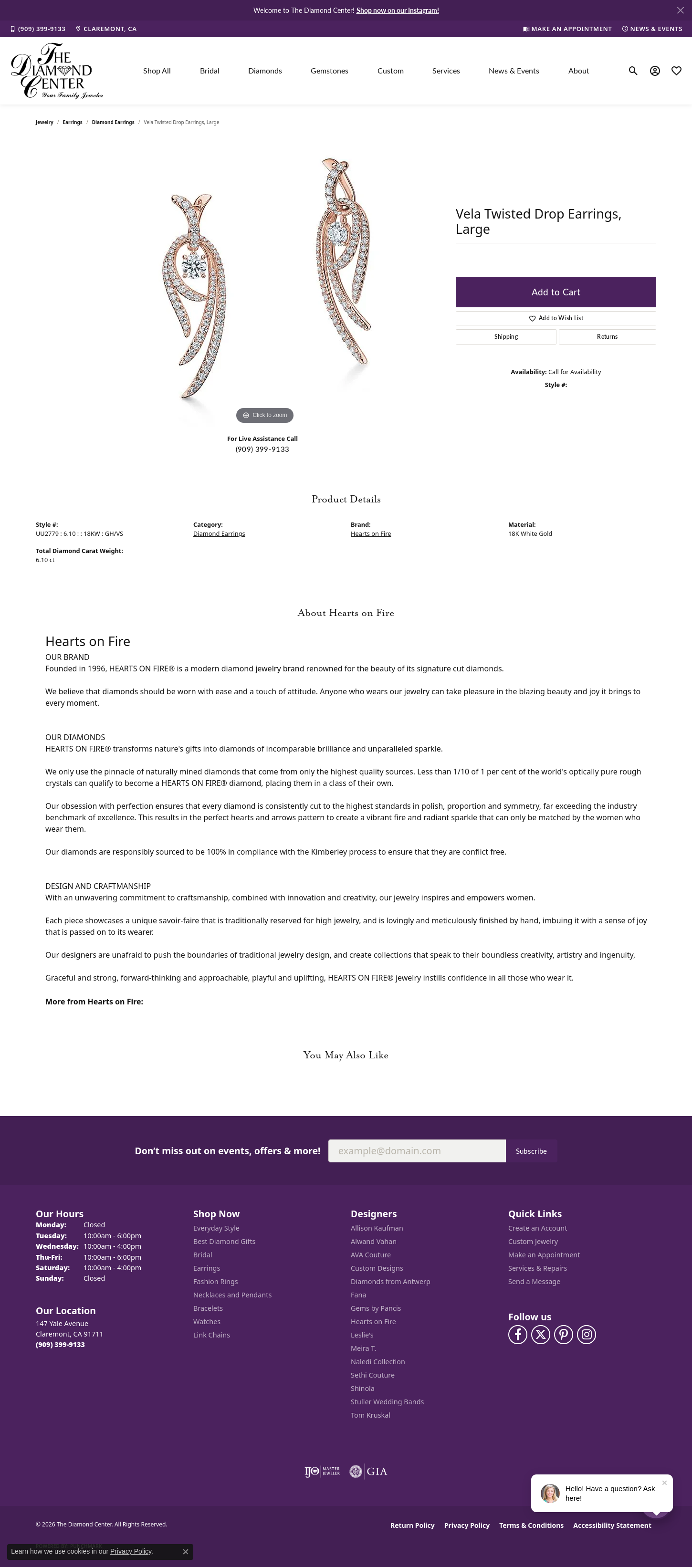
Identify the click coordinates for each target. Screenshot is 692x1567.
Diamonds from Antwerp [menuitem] (390, 1281)
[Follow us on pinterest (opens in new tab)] (563, 1334)
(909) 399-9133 (262, 449)
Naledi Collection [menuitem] (378, 1361)
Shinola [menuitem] (363, 1388)
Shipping (506, 337)
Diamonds (265, 70)
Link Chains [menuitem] (211, 1334)
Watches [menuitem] (206, 1321)
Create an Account (537, 1228)
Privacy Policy (467, 1525)
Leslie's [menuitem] (362, 1334)
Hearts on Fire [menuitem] (373, 1321)
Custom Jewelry (533, 1241)
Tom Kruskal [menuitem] (370, 1415)
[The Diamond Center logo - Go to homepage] (57, 70)
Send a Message (534, 1281)
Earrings (73, 122)
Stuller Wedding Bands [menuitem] (387, 1401)
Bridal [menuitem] (202, 1254)
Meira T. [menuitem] (363, 1348)
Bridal (210, 70)
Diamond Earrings (113, 122)
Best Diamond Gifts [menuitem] (224, 1241)
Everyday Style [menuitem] (216, 1228)
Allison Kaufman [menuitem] (377, 1228)
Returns (607, 337)
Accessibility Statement (612, 1525)
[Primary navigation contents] (366, 70)
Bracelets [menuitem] (208, 1308)
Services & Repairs (537, 1268)
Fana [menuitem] (359, 1294)
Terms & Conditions (531, 1525)
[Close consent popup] (186, 1552)
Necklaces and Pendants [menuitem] (232, 1294)
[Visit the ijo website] (322, 1471)
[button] (634, 70)
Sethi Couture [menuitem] (373, 1374)
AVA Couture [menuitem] (371, 1254)
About (578, 70)
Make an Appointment (544, 1254)
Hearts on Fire (371, 533)
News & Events (514, 70)
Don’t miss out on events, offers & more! (227, 1150)
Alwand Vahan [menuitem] (374, 1241)
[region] (265, 283)
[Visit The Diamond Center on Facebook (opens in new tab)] (517, 1334)
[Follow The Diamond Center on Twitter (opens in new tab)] (540, 1334)
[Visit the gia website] (368, 1471)
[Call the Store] (60, 1344)
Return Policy (412, 1525)
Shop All (157, 70)
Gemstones (329, 70)
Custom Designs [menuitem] (377, 1268)
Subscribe (531, 1151)
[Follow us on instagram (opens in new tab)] (586, 1334)
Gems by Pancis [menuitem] (376, 1308)
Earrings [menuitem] (206, 1268)
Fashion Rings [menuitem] (215, 1281)
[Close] (680, 10)
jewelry (44, 122)
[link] (37, 29)
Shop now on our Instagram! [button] (397, 10)
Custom (390, 70)
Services (446, 70)
